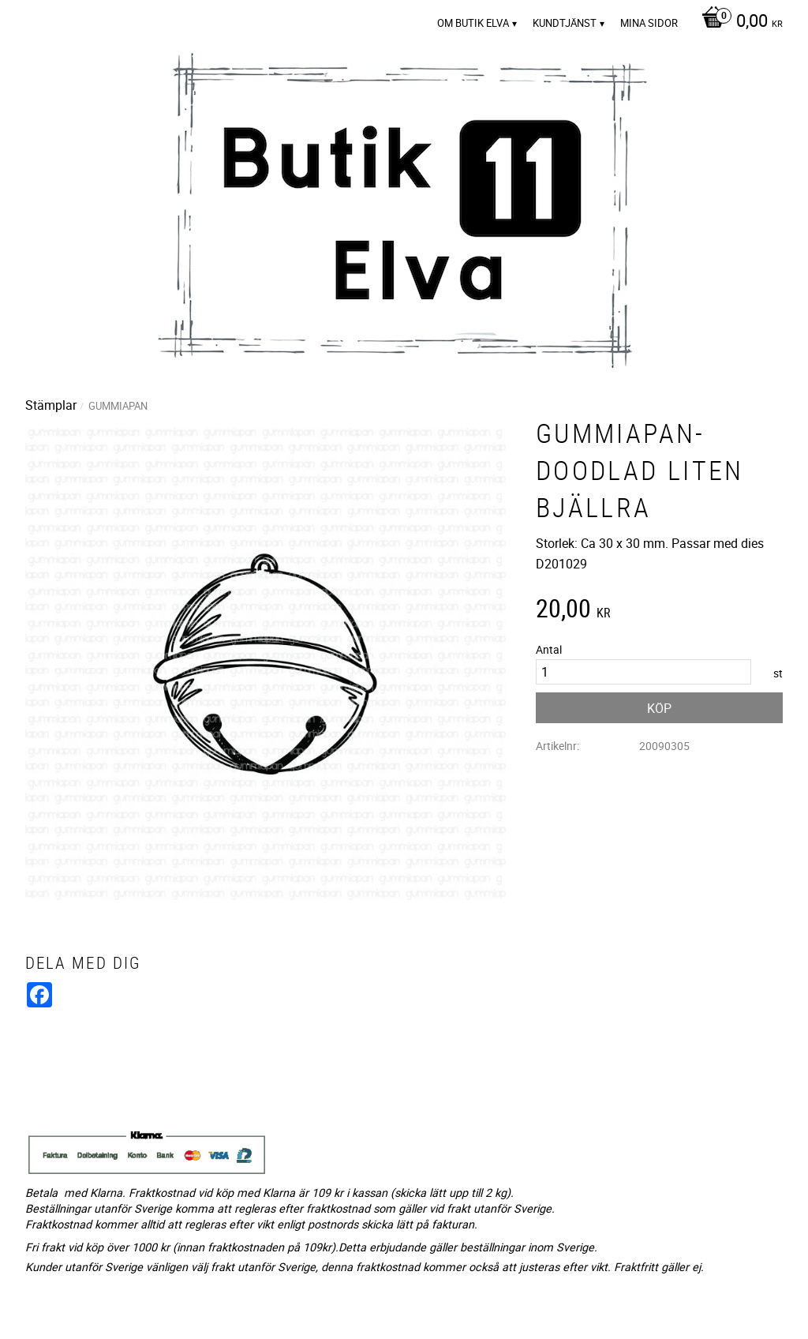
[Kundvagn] (738, 22)
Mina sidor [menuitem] (649, 23)
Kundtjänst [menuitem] (565, 23)
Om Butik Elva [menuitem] (473, 23)
